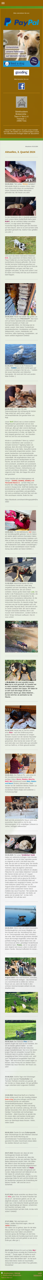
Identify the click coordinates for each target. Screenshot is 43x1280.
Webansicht (37, 1275)
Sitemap (17, 1273)
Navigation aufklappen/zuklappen (21, 3)
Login (40, 1273)
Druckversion (7, 1273)
